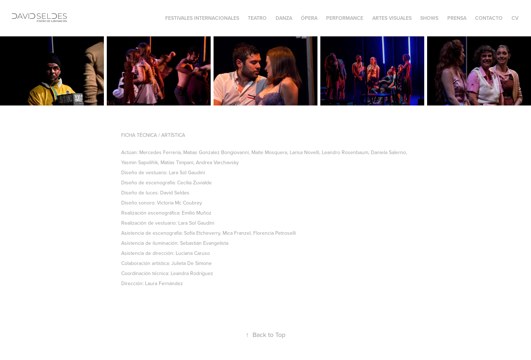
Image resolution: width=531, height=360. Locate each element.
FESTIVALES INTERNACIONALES (202, 18)
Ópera (309, 18)
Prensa (456, 18)
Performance (344, 18)
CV (515, 18)
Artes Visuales (392, 18)
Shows (429, 18)
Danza (284, 18)
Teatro (257, 18)
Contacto (489, 18)
